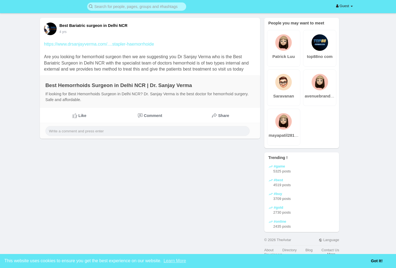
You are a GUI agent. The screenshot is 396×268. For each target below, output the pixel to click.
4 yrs (63, 32)
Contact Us (330, 250)
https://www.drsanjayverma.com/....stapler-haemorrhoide (99, 44)
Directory (289, 250)
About (269, 250)
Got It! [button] (377, 261)
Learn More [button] (175, 260)
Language (329, 240)
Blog (309, 250)
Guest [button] (344, 6)
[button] (136, 6)
